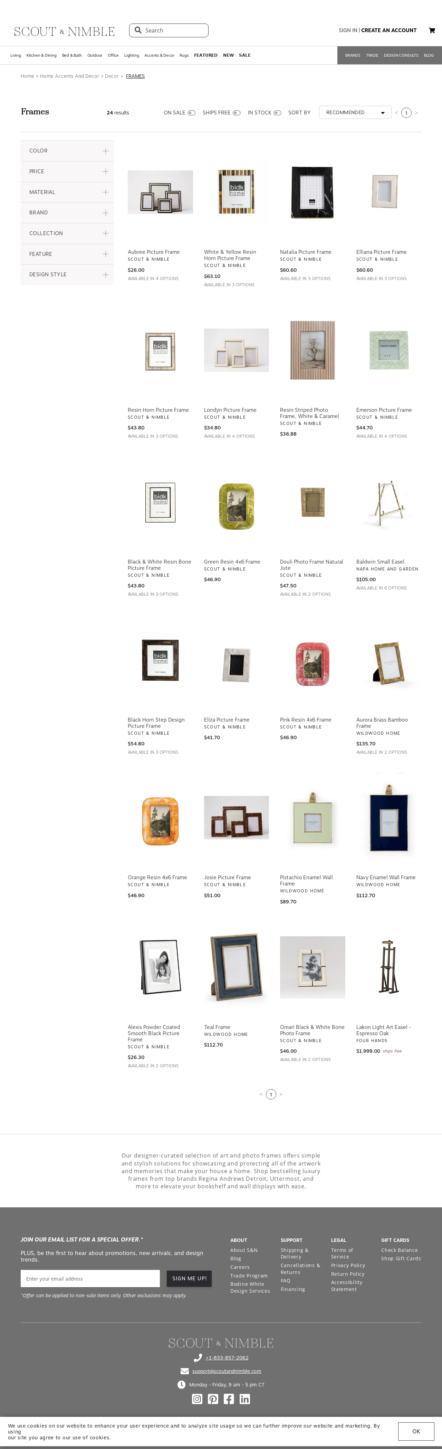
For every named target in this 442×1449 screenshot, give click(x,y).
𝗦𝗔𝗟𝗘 (244, 55)
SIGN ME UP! (189, 1278)
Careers (240, 1267)
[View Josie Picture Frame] (236, 818)
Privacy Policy (348, 1265)
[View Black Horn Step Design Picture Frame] (160, 660)
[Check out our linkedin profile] (245, 1399)
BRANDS (353, 55)
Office (113, 55)
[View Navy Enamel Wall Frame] (389, 818)
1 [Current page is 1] (406, 113)
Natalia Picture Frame (306, 252)
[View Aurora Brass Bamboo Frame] (389, 660)
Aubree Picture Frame (154, 252)
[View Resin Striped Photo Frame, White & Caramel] (312, 350)
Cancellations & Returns (300, 1268)
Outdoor (95, 55)
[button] (67, 151)
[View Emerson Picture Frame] (389, 350)
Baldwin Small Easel (380, 562)
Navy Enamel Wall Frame (386, 877)
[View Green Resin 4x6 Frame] (236, 502)
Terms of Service (342, 1253)
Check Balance (399, 1250)
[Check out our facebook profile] (229, 1399)
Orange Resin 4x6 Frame (157, 877)
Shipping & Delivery (295, 1253)
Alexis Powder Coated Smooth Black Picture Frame (154, 1033)
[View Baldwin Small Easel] (389, 502)
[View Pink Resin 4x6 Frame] (312, 660)
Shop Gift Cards (401, 1258)
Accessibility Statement (347, 1285)
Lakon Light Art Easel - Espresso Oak (383, 1030)
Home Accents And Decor (69, 76)
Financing (293, 1289)
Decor (112, 76)
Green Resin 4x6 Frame (232, 562)
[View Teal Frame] (236, 967)
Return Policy (348, 1274)
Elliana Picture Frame (381, 252)
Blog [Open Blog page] (235, 1258)
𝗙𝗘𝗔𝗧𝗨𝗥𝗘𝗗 (206, 55)
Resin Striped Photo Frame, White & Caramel (309, 413)
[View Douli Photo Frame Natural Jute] (312, 502)
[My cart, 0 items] (432, 30)
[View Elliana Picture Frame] (389, 192)
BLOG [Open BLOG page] (429, 55)
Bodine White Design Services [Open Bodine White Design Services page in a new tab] (250, 1287)
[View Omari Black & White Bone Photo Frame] (312, 967)
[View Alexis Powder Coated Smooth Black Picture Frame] (160, 967)
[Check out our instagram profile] (197, 1399)
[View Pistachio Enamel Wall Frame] (312, 818)
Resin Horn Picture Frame (158, 410)
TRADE (372, 55)
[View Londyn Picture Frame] (236, 350)
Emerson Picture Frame (384, 410)
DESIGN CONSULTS (401, 55)
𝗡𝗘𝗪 (228, 55)
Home (27, 76)
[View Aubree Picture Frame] (160, 192)
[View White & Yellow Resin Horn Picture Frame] (236, 192)
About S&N (244, 1250)
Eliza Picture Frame (227, 720)
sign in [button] (348, 30)
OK (416, 1431)
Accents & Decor (159, 55)
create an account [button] (389, 30)
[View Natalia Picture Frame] (312, 192)
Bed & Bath (72, 55)
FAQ (286, 1280)
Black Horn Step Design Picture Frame (156, 723)
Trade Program (249, 1275)
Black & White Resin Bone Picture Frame (159, 565)
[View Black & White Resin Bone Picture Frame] (160, 502)
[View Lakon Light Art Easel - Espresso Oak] (389, 967)
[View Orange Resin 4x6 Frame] (160, 818)
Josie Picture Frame (227, 877)
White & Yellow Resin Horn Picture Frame (230, 255)
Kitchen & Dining (42, 55)
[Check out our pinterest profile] (213, 1399)
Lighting (131, 55)
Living (15, 55)
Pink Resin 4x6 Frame (306, 720)
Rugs (184, 55)
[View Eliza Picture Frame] (236, 660)
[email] (90, 1279)
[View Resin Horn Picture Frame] (160, 350)
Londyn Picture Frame (230, 410)
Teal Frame (217, 1027)
